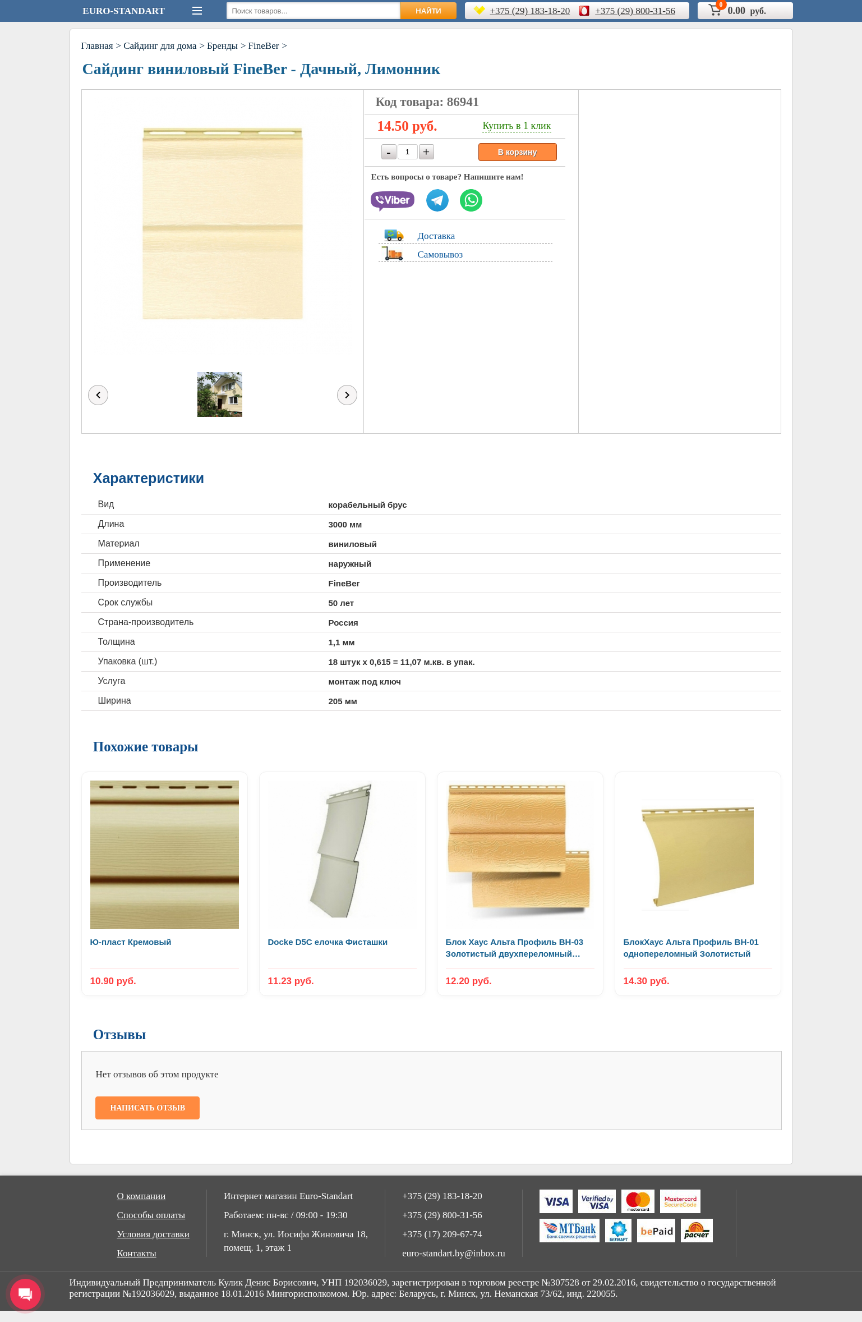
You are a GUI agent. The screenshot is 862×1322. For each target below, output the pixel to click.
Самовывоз (440, 254)
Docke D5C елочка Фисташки (328, 942)
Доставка (436, 236)
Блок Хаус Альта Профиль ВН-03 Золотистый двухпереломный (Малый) (515, 948)
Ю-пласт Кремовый (131, 942)
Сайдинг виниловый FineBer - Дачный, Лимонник (261, 68)
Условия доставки (153, 1234)
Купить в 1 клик (516, 125)
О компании (141, 1196)
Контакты (136, 1253)
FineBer (263, 45)
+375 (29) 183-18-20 (530, 11)
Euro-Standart (123, 11)
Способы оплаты (151, 1215)
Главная (97, 45)
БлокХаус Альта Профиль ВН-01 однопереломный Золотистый (691, 947)
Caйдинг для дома (159, 45)
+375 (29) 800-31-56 (635, 11)
